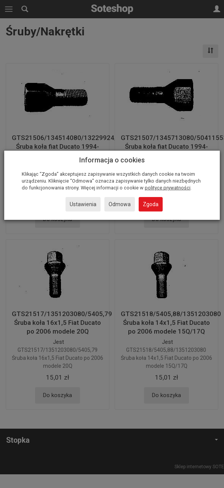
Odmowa (120, 204)
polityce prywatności (167, 188)
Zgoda (150, 204)
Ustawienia (83, 204)
